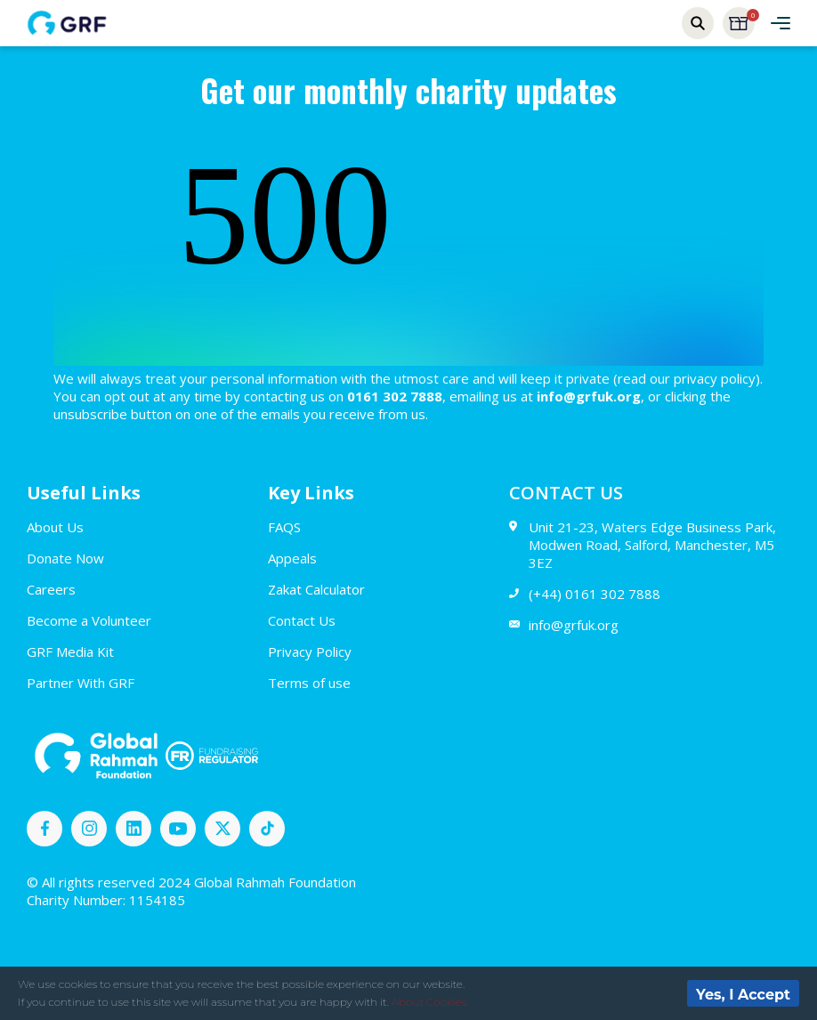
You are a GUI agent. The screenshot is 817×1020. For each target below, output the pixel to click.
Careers (51, 589)
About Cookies (429, 1001)
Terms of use (309, 683)
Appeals (292, 558)
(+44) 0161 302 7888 (584, 594)
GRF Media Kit (70, 651)
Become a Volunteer (89, 620)
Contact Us (302, 620)
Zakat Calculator (316, 589)
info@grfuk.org (564, 625)
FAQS (284, 527)
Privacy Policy (310, 651)
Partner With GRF (80, 683)
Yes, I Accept (743, 994)
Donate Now (65, 558)
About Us (55, 527)
